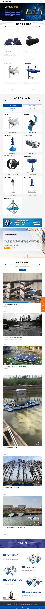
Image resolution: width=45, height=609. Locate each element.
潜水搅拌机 (7, 81)
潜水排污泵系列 (13, 108)
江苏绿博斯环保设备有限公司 (10, 304)
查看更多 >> (5, 311)
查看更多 (6, 247)
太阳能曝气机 (7, 51)
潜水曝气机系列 (32, 108)
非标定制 (26, 51)
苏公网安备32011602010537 (25, 604)
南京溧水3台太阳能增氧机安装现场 (11, 487)
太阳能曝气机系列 (32, 105)
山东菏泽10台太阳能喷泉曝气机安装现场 (12, 337)
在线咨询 (12, 89)
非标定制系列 (12, 110)
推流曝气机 (26, 81)
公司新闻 (22, 269)
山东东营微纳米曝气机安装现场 (10, 447)
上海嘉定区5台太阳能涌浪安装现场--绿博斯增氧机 (15, 527)
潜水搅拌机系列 (13, 105)
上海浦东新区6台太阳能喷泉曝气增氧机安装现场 (14, 367)
